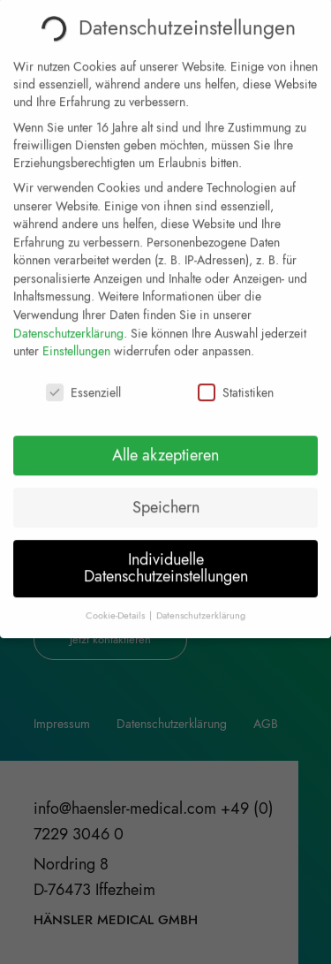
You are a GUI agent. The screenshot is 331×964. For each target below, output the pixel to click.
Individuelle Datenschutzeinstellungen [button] (166, 552)
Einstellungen (76, 335)
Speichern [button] (165, 491)
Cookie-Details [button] (116, 599)
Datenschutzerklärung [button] (200, 599)
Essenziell (83, 376)
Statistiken (236, 376)
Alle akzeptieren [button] (165, 439)
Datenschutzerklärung (68, 317)
